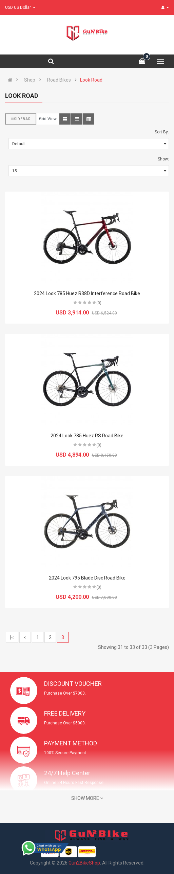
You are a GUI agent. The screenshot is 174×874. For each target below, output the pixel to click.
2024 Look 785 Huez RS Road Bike (87, 435)
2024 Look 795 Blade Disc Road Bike (87, 578)
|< (12, 637)
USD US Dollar (20, 7)
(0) (98, 303)
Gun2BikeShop (84, 863)
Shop (29, 80)
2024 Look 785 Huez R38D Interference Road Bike (87, 293)
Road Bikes (59, 80)
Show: (163, 159)
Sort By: (162, 132)
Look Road (91, 80)
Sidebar (21, 119)
